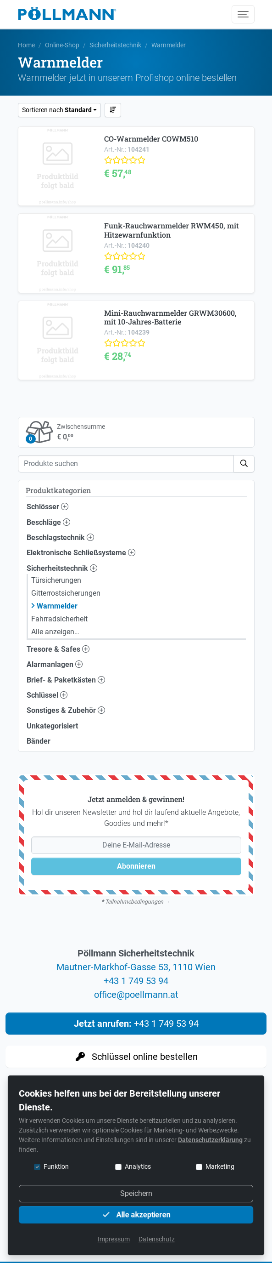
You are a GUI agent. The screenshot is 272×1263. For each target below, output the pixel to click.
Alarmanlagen (55, 664)
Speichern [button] (136, 1193)
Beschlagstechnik (60, 537)
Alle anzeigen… (55, 631)
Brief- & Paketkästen (66, 680)
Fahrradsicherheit (59, 618)
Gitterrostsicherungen (65, 593)
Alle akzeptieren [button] (136, 1214)
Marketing (219, 1166)
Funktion (56, 1166)
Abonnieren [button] (136, 866)
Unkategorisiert (52, 726)
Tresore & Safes (58, 649)
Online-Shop (62, 45)
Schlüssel (47, 695)
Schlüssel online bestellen (136, 1056)
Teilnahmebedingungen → (137, 902)
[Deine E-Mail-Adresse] (136, 845)
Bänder (38, 741)
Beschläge (48, 522)
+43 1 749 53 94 (136, 980)
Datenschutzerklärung (210, 1140)
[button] (244, 463)
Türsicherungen (56, 580)
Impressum (114, 1239)
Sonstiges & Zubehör (66, 710)
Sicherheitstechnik (115, 45)
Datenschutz (157, 1239)
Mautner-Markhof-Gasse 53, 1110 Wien (136, 967)
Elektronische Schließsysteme (81, 552)
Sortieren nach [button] (57, 110)
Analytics (138, 1166)
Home (26, 45)
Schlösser (47, 506)
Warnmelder (57, 606)
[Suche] (126, 463)
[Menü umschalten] (243, 14)
